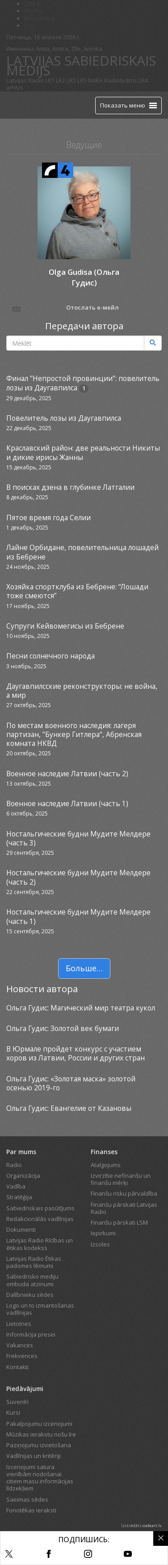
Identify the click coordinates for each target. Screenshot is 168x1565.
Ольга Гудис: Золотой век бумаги (62, 1028)
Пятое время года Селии (48, 517)
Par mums (21, 1151)
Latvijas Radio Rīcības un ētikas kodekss (39, 1243)
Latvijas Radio (25, 80)
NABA (95, 80)
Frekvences (22, 1356)
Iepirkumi (103, 1233)
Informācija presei (30, 1334)
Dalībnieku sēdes (30, 1295)
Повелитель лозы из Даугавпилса (63, 418)
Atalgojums (106, 1165)
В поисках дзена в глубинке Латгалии (70, 487)
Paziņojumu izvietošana (38, 1445)
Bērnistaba (39, 18)
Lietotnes (18, 1324)
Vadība (15, 1186)
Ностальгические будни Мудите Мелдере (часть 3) (78, 838)
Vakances (19, 1345)
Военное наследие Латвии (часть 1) (67, 803)
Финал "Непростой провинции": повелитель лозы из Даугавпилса (83, 382)
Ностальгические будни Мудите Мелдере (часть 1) (78, 916)
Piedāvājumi (24, 1388)
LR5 (82, 80)
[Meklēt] (153, 343)
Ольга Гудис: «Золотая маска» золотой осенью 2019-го (70, 1083)
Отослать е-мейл (65, 308)
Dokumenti (21, 1230)
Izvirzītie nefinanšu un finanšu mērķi (121, 1179)
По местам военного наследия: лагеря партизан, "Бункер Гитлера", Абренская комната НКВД (74, 734)
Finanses (104, 1151)
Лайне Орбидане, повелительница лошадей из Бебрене (82, 551)
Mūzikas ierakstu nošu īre (41, 1434)
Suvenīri (17, 1402)
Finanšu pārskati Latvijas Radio (124, 1208)
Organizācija (23, 1176)
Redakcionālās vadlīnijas (40, 1219)
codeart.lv (152, 1525)
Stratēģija (19, 1197)
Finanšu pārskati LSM (119, 1222)
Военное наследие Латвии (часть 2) (67, 773)
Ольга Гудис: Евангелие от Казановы (68, 1108)
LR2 (60, 80)
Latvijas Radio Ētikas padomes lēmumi (33, 1262)
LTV (29, 25)
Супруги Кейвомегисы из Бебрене (65, 626)
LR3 (71, 80)
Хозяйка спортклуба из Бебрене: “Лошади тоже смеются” (77, 591)
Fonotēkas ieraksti (31, 1510)
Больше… (84, 968)
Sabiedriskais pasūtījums (40, 1208)
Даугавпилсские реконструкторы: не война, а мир (81, 690)
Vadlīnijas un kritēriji (33, 1456)
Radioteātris (120, 80)
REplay (33, 11)
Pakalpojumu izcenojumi (39, 1424)
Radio (14, 1165)
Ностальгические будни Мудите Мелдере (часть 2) (78, 877)
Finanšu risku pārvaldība (124, 1193)
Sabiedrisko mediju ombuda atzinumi (32, 1280)
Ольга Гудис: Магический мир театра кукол (80, 1008)
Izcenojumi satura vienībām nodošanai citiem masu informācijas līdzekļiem (39, 1478)
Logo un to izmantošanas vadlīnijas (40, 1309)
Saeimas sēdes (27, 1499)
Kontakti (17, 1367)
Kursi (13, 1412)
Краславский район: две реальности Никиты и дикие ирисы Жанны (83, 452)
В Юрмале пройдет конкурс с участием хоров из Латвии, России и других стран (75, 1053)
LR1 (50, 80)
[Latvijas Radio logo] (22, 105)
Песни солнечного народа (50, 656)
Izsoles (100, 1244)
